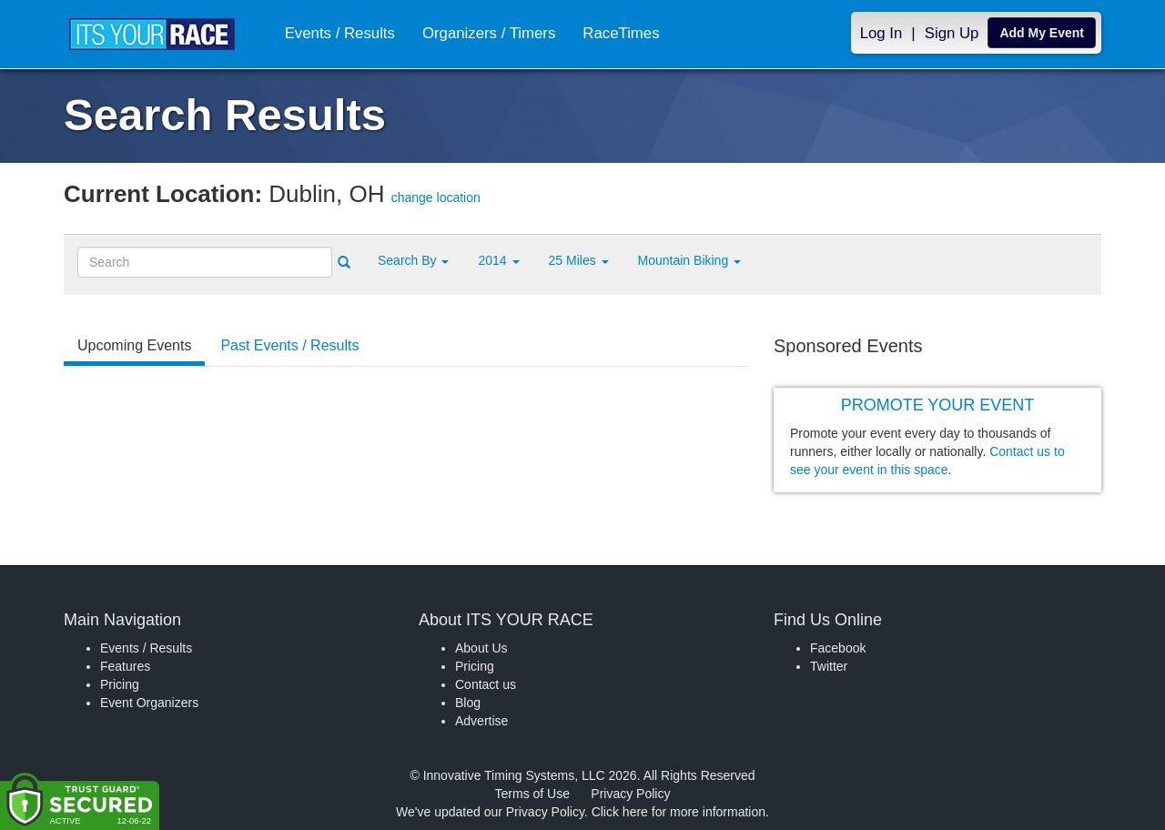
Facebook (838, 648)
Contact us (485, 684)
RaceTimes (620, 33)
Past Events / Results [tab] (289, 345)
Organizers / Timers (487, 33)
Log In (881, 33)
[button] (413, 260)
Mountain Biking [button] (690, 260)
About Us (481, 648)
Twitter (828, 666)
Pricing (119, 684)
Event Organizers (149, 702)
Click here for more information (678, 812)
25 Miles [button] (579, 260)
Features (125, 666)
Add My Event (1041, 32)
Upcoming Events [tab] (134, 345)
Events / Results (339, 33)
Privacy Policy (630, 793)
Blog (468, 702)
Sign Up (952, 33)
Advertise (481, 721)
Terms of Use (532, 793)
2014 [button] (498, 260)
